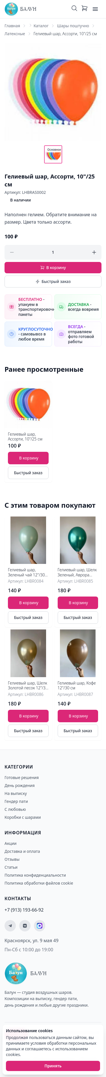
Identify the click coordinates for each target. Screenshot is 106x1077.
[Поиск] (74, 9)
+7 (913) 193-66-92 (24, 910)
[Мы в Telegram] (10, 925)
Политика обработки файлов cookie (39, 883)
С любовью (15, 809)
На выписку (16, 793)
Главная (12, 25)
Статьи (11, 867)
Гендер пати (16, 801)
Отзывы (12, 859)
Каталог (41, 25)
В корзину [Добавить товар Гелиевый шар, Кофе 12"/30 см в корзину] (78, 716)
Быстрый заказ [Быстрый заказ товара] (28, 472)
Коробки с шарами (23, 817)
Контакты (18, 898)
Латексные (15, 33)
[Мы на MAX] (39, 925)
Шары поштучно (73, 25)
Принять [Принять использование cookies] (53, 1065)
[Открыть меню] (95, 9)
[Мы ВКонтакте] (25, 925)
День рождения (20, 785)
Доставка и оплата (22, 851)
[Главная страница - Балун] (20, 9)
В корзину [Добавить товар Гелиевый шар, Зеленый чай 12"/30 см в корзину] (28, 602)
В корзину (53, 267)
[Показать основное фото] (53, 154)
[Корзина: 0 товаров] (84, 9)
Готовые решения (22, 777)
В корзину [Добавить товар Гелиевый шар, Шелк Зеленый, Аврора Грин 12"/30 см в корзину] (78, 602)
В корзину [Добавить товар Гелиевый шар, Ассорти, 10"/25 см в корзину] (28, 458)
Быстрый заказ (53, 281)
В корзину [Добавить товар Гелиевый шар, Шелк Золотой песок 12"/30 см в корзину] (28, 716)
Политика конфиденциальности (35, 875)
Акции (10, 843)
